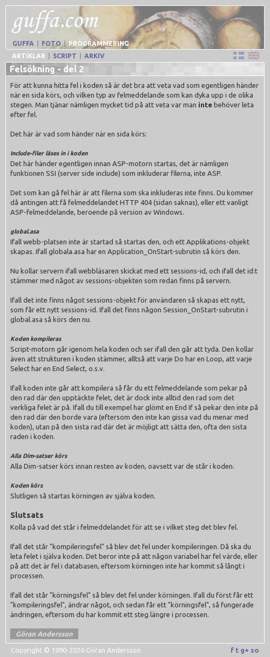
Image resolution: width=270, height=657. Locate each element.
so (255, 650)
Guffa (23, 43)
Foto (51, 43)
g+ (244, 650)
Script (65, 55)
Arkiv (94, 55)
